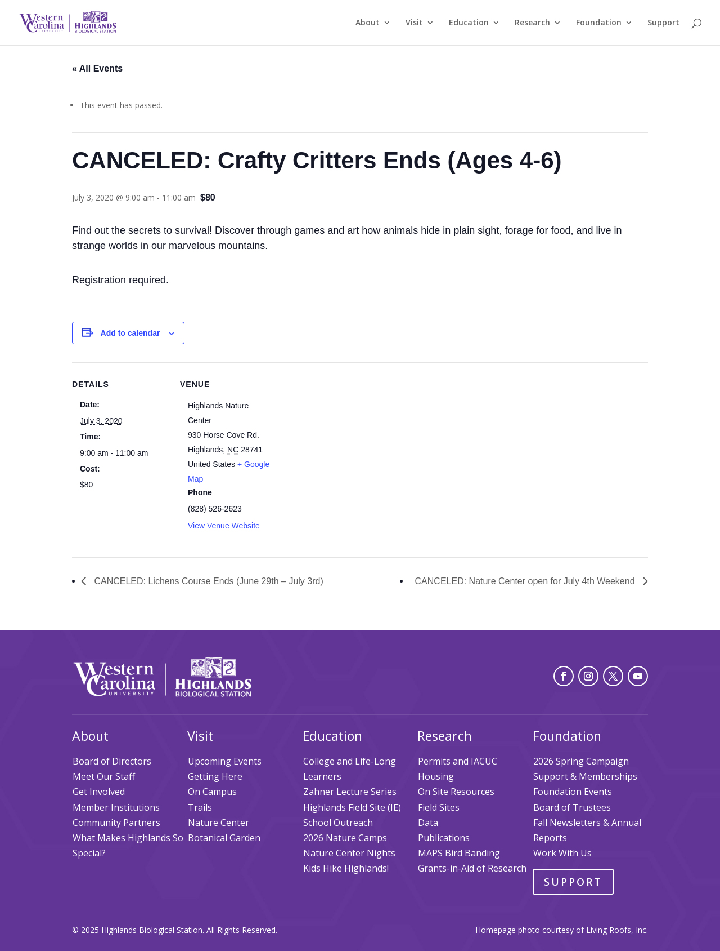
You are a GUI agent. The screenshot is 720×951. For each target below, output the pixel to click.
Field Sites (439, 807)
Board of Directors (112, 761)
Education (469, 23)
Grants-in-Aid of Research (472, 868)
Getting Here (215, 776)
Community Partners (116, 822)
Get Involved (99, 791)
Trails (200, 807)
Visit (414, 23)
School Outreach (338, 822)
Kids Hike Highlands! (346, 868)
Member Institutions (116, 807)
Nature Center (218, 822)
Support (663, 23)
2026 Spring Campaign (581, 761)
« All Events (97, 68)
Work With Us (562, 853)
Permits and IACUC (457, 761)
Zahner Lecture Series (350, 791)
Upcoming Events (225, 761)
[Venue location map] (347, 440)
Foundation (599, 23)
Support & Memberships (585, 776)
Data (428, 822)
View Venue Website (224, 525)
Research (532, 23)
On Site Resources (456, 791)
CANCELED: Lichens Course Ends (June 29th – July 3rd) (207, 581)
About (368, 23)
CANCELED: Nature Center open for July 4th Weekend (526, 581)
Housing (436, 776)
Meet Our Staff (104, 776)
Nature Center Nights (349, 853)
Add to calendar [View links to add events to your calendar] (130, 332)
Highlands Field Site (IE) (352, 807)
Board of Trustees (572, 807)
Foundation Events (572, 791)
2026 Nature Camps (345, 838)
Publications (444, 838)
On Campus (212, 791)
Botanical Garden (224, 838)
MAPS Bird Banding (459, 853)
